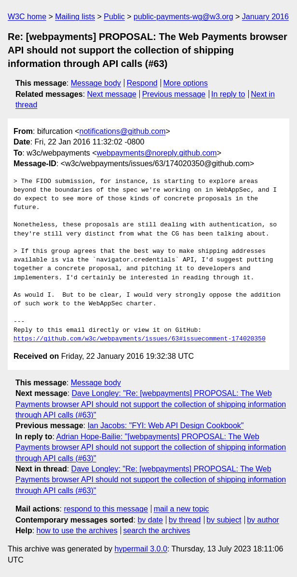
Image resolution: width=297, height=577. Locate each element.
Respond (142, 83)
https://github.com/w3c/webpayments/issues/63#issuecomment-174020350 (140, 339)
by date (149, 520)
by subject (223, 520)
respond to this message (106, 509)
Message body (96, 83)
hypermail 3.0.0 (140, 549)
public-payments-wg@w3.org (183, 17)
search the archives (156, 530)
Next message (111, 94)
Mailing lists (75, 17)
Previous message (174, 94)
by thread (185, 520)
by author (263, 520)
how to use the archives (77, 530)
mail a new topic (181, 509)
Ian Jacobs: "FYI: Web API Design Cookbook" (165, 425)
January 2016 (265, 17)
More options (185, 83)
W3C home (27, 17)
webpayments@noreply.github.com (157, 153)
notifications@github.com (123, 131)
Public (114, 17)
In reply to (228, 94)
